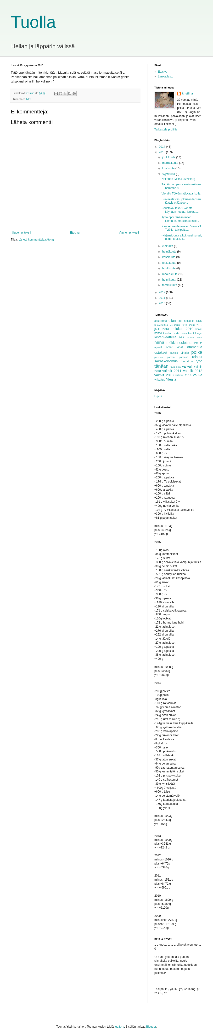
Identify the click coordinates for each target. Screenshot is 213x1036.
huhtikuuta (169, 268)
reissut (197, 357)
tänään (161, 366)
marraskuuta (170, 163)
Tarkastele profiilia (165, 129)
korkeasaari (180, 333)
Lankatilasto (165, 76)
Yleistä (171, 379)
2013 (162, 152)
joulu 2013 (161, 329)
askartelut (160, 321)
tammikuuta (170, 285)
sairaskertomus (166, 361)
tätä (172, 366)
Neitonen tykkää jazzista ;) (178, 179)
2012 (162, 292)
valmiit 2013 (164, 375)
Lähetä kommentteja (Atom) (36, 239)
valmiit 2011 (171, 371)
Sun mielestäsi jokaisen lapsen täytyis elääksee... (181, 201)
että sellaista (186, 321)
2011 (162, 298)
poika (196, 352)
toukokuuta (169, 263)
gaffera (119, 1026)
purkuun (158, 357)
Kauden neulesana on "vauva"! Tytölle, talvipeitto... (181, 228)
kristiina (187, 93)
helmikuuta (169, 279)
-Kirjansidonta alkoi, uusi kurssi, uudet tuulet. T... (182, 237)
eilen (172, 321)
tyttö (28, 99)
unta (178, 366)
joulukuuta (169, 157)
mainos (190, 337)
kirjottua (167, 333)
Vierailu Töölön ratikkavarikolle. (182, 193)
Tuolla (33, 22)
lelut (181, 337)
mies (199, 337)
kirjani (158, 396)
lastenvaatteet (165, 337)
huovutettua (161, 325)
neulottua (184, 343)
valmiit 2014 (183, 375)
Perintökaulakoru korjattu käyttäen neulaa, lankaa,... (180, 209)
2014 (162, 146)
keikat (199, 329)
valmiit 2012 (192, 371)
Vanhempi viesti (129, 232)
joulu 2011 (180, 325)
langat (198, 333)
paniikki (174, 352)
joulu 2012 (195, 325)
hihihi (199, 320)
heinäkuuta (169, 251)
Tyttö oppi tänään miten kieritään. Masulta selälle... (180, 219)
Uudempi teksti (21, 232)
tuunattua (187, 361)
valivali (187, 366)
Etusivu (74, 232)
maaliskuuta (170, 274)
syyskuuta (169, 174)
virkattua (159, 379)
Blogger (151, 1026)
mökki (171, 343)
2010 (162, 303)
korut (191, 333)
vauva (197, 375)
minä (159, 342)
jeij (171, 325)
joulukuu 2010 (182, 329)
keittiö (158, 333)
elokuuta (168, 246)
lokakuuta (168, 168)
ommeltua (194, 347)
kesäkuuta (169, 257)
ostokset (160, 352)
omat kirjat (174, 347)
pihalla (185, 352)
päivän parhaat (177, 357)
